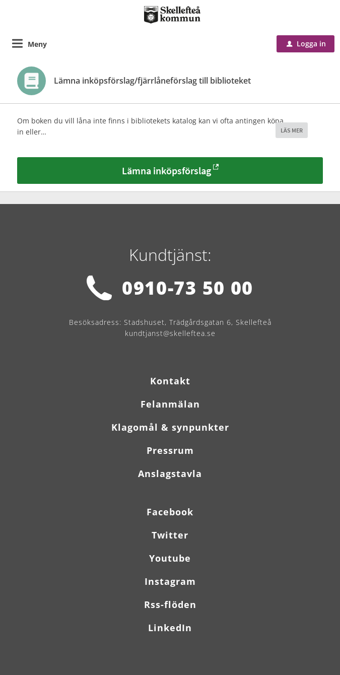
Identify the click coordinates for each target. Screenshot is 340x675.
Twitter (170, 535)
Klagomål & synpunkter (170, 427)
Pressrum (170, 450)
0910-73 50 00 (187, 288)
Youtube (170, 558)
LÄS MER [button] (292, 130)
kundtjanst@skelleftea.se (170, 333)
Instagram (170, 581)
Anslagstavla (170, 473)
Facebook (170, 512)
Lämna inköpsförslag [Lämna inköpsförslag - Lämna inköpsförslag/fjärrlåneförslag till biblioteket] (166, 170)
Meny (37, 44)
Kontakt (170, 381)
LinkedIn (170, 628)
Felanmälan (170, 404)
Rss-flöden (170, 604)
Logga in (306, 43)
